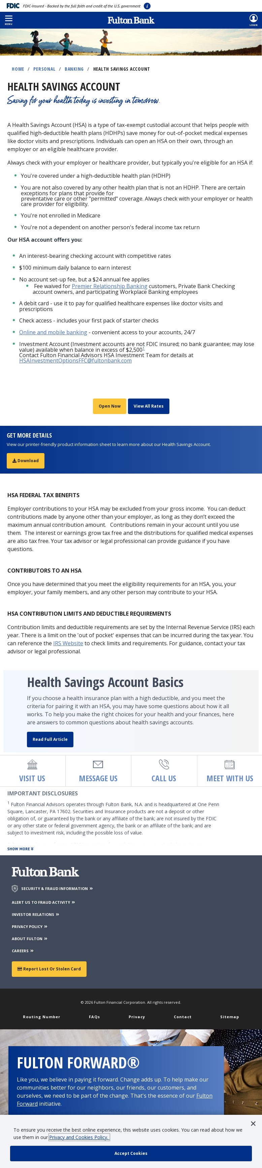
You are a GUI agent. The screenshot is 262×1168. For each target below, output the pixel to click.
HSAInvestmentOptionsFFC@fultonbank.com (75, 360)
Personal (44, 69)
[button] (8, 20)
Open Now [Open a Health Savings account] (110, 406)
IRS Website (68, 643)
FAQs (94, 1016)
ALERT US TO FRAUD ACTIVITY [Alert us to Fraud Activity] (44, 902)
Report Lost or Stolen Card (49, 969)
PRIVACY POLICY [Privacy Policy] (30, 926)
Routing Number (41, 1016)
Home (18, 69)
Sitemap (229, 1016)
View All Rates (149, 406)
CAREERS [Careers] (23, 950)
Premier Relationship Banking (110, 286)
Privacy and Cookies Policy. (79, 1137)
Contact (183, 1016)
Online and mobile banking (53, 332)
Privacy (137, 1016)
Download (25, 460)
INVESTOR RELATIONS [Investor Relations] (36, 914)
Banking (74, 69)
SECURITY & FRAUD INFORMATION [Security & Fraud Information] (57, 888)
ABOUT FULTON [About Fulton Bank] (30, 938)
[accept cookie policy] (131, 1153)
